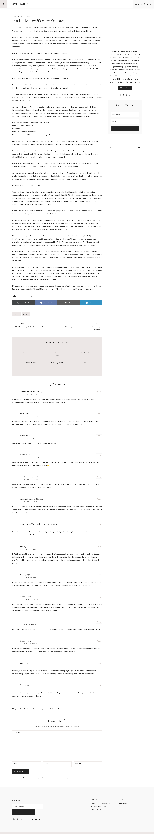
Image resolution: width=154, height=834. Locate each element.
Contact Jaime (124, 807)
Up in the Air (32, 38)
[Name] (26, 764)
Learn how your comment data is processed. (59, 778)
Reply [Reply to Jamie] (99, 663)
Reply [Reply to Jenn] (99, 546)
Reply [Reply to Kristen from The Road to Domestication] (99, 524)
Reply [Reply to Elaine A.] (99, 455)
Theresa (23, 641)
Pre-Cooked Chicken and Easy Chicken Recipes (100, 805)
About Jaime (124, 804)
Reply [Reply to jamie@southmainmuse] (99, 391)
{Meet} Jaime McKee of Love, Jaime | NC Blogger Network (42, 709)
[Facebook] (141, 4)
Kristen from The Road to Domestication (37, 524)
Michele (23, 596)
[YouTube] (36, 813)
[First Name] (125, 114)
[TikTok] (28, 813)
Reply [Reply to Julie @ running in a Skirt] (99, 477)
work (27, 16)
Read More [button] (125, 87)
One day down (57, 362)
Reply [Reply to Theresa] (99, 641)
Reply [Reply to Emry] (99, 413)
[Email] (147, 4)
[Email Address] (27, 807)
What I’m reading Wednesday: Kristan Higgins (35, 325)
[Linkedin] (32, 813)
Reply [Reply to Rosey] (99, 685)
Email (46, 763)
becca (22, 622)
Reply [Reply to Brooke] (99, 436)
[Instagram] (136, 4)
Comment (17, 732)
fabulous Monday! (30, 352)
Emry (22, 413)
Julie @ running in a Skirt (31, 477)
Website (78, 763)
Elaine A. (23, 454)
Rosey (22, 685)
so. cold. (84, 362)
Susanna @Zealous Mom (30, 499)
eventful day (30, 362)
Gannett (17, 314)
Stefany (23, 574)
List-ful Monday (84, 352)
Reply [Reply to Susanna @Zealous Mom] (99, 499)
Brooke (23, 435)
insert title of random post (57, 353)
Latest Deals (96, 810)
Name (16, 763)
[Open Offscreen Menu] (3, 4)
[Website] (88, 764)
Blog (85, 4)
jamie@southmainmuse (29, 391)
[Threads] (139, 4)
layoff (25, 314)
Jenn (21, 546)
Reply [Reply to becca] (99, 622)
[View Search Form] (150, 4)
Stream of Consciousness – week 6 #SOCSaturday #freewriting (79, 326)
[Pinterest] (144, 4)
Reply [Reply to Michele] (99, 597)
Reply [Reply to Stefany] (99, 574)
